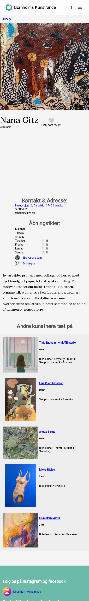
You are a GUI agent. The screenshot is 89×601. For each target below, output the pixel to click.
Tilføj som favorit (51, 125)
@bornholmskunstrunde (22, 591)
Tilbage (7, 19)
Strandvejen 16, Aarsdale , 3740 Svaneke (39, 205)
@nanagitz (25, 263)
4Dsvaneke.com (28, 258)
